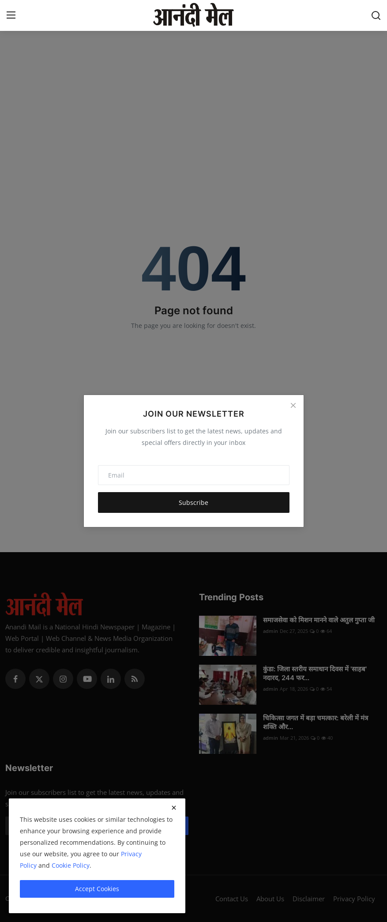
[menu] (11, 15)
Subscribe (193, 502)
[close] (174, 808)
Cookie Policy (71, 865)
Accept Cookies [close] (97, 888)
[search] (376, 15)
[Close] (293, 405)
